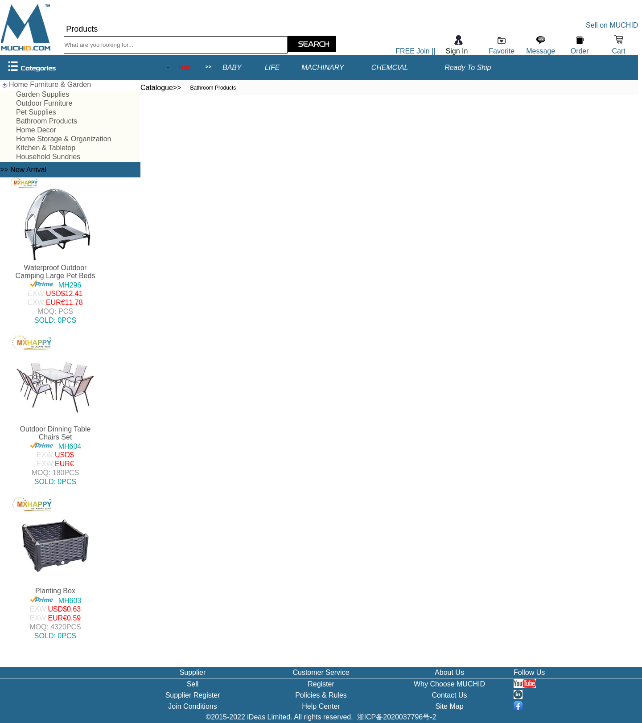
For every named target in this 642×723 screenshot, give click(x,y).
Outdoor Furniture (44, 103)
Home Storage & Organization (63, 139)
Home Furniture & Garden (50, 84)
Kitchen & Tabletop (45, 148)
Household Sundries (48, 156)
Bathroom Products (46, 121)
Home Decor (36, 130)
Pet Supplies (36, 112)
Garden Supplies (42, 94)
